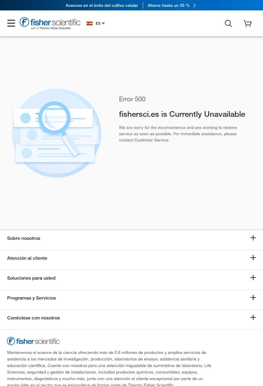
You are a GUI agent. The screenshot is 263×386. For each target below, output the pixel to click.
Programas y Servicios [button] (31, 298)
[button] (11, 23)
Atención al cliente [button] (27, 258)
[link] (131, 5)
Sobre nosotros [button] (23, 238)
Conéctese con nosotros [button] (33, 318)
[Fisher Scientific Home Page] (50, 24)
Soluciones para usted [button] (31, 278)
